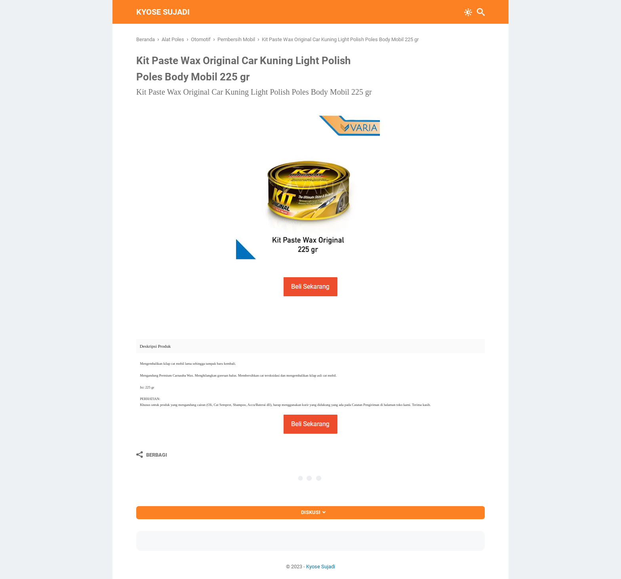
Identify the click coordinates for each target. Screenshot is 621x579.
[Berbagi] (151, 455)
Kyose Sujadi (163, 12)
